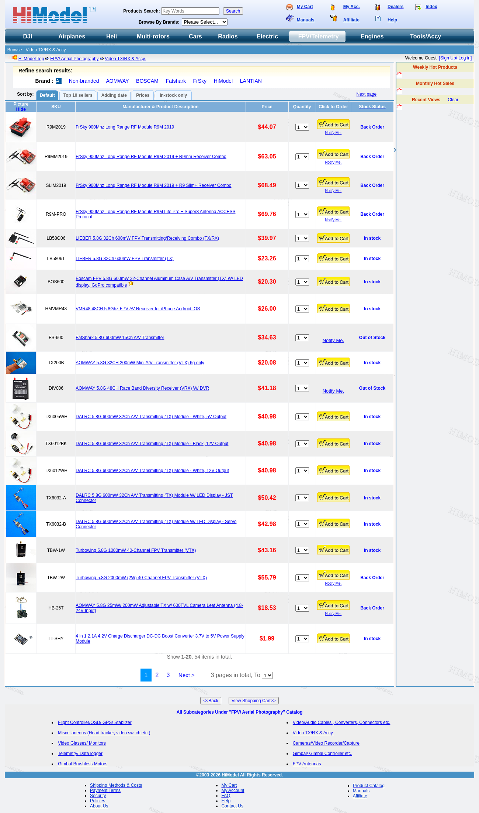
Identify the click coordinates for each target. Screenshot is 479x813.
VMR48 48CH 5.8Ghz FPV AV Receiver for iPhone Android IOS (138, 308)
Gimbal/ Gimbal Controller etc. (322, 753)
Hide (21, 109)
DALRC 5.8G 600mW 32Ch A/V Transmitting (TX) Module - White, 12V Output (152, 470)
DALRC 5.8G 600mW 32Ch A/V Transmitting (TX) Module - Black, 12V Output (152, 443)
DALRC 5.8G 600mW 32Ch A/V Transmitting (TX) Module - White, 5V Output (151, 416)
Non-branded (84, 81)
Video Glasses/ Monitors (82, 743)
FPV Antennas (307, 763)
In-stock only (173, 95)
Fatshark (175, 81)
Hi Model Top (31, 58)
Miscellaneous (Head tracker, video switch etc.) (104, 732)
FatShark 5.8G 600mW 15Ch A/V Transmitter (120, 337)
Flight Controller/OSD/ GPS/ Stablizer (94, 722)
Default (47, 95)
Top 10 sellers (78, 95)
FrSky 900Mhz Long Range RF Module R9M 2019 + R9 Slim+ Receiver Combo (153, 185)
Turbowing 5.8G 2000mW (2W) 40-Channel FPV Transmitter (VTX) (141, 577)
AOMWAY (117, 81)
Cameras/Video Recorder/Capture (326, 743)
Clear (453, 99)
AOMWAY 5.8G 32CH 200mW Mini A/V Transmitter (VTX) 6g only (140, 362)
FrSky (200, 81)
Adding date (114, 95)
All (59, 81)
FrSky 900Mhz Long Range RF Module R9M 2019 (125, 127)
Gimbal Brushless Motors (82, 763)
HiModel (223, 81)
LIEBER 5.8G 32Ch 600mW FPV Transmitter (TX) (124, 258)
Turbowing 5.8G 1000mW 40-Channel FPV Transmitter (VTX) (136, 550)
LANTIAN (251, 81)
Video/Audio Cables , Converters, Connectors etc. (342, 722)
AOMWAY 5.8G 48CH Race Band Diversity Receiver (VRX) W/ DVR (142, 388)
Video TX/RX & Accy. (125, 58)
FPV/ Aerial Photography (74, 58)
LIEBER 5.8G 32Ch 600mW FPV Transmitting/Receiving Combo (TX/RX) (147, 238)
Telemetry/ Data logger (80, 753)
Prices (142, 95)
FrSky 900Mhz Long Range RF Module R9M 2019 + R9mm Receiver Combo (151, 156)
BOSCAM (147, 81)
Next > (186, 675)
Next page (367, 94)
